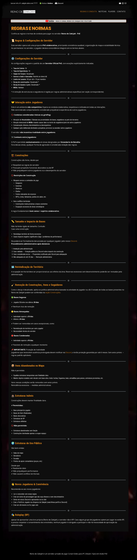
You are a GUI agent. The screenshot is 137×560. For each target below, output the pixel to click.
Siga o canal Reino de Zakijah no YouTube (74, 21)
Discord (74, 241)
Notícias (102, 11)
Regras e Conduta (88, 11)
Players (111, 11)
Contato (121, 11)
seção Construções (52, 292)
